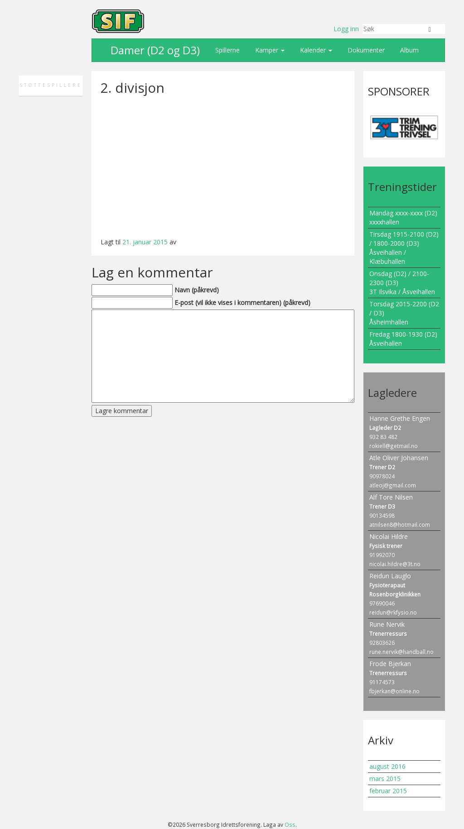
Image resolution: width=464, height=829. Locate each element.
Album (408, 50)
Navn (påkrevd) (196, 290)
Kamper (269, 50)
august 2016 (387, 766)
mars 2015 (385, 778)
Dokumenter (365, 50)
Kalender (315, 50)
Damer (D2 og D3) (154, 50)
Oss (290, 824)
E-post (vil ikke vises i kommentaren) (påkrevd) (242, 302)
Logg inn (346, 28)
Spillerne (226, 50)
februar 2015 (388, 790)
